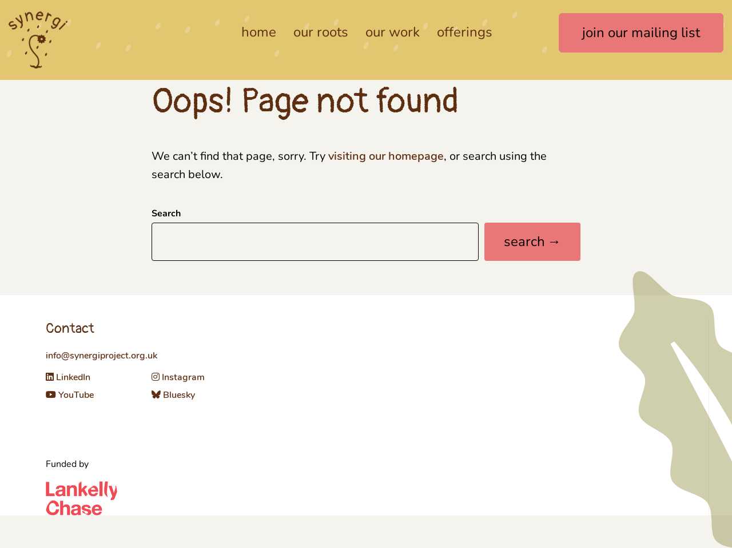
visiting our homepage (386, 156)
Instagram (178, 377)
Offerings (464, 32)
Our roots (320, 32)
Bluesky (173, 395)
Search (166, 214)
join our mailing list (641, 32)
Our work (392, 32)
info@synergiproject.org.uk (101, 355)
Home (258, 32)
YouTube (70, 395)
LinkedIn (68, 377)
